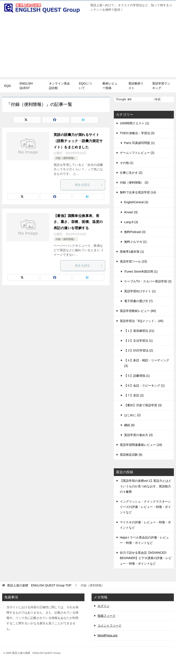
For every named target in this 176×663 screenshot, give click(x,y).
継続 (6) (129, 425)
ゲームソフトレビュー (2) (137, 152)
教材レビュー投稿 (109, 86)
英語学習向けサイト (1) (140, 291)
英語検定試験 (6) (131, 454)
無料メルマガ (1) (135, 241)
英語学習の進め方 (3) (138, 435)
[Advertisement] (88, 47)
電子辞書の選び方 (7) (138, 301)
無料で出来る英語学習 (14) (138, 192)
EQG (7, 86)
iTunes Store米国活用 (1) (141, 271)
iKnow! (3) (131, 212)
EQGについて (85, 86)
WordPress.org (107, 635)
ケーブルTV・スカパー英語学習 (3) (147, 281)
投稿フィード (107, 615)
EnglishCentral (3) (136, 202)
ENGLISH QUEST (26, 86)
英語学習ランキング (161, 86)
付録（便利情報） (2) (134, 182)
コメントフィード (110, 625)
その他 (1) (126, 163)
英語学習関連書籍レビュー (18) (141, 444)
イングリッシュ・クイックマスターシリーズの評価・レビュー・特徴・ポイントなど (145, 507)
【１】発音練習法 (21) (139, 330)
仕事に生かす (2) (131, 172)
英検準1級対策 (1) (132, 251)
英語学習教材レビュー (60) (138, 311)
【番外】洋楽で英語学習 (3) (143, 405)
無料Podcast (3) (135, 232)
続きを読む (89, 184)
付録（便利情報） (66, 158)
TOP (39, 585)
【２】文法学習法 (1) (138, 340)
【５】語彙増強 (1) (137, 375)
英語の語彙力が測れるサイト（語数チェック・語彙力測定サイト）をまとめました (78, 141)
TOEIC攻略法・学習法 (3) (137, 133)
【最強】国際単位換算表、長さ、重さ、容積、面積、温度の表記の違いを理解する (78, 222)
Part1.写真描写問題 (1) (139, 143)
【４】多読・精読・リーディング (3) (146, 363)
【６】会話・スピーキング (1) (144, 385)
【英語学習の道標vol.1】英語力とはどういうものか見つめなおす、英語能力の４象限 (145, 486)
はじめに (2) (132, 415)
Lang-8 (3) (131, 222)
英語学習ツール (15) (133, 261)
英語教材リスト (135, 86)
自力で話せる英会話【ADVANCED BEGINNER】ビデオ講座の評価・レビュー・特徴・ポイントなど (145, 558)
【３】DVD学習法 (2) (138, 350)
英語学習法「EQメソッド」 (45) (141, 321)
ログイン (104, 606)
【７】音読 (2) (134, 395)
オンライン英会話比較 (59, 86)
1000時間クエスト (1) (134, 123)
